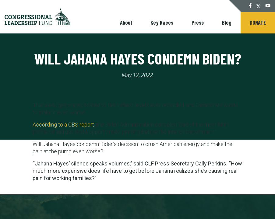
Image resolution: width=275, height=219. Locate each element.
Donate (258, 22)
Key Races (161, 22)
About (126, 22)
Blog (226, 22)
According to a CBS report (63, 124)
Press (198, 22)
